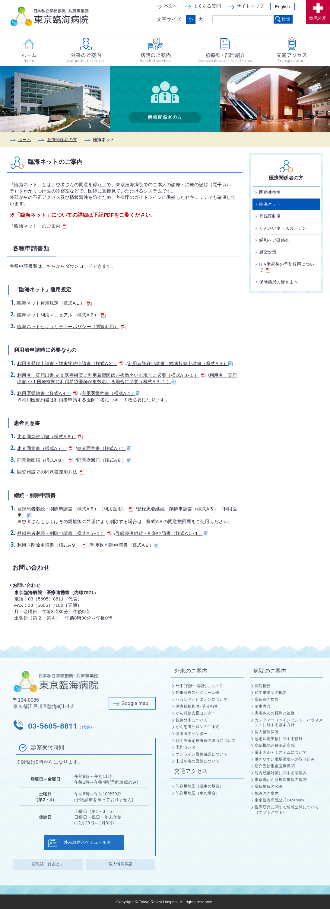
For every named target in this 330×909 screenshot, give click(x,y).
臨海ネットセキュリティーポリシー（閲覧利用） (71, 326)
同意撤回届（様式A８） (45, 460)
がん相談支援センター (196, 713)
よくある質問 (207, 5)
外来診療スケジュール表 (88, 842)
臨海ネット (270, 204)
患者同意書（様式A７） (45, 448)
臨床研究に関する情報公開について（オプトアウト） (287, 809)
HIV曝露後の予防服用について (286, 267)
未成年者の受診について (198, 761)
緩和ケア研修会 (274, 240)
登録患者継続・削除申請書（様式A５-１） (64, 533)
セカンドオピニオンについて (202, 699)
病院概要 (263, 686)
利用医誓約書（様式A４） (47, 393)
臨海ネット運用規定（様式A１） (54, 303)
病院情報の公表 (269, 786)
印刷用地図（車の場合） (198, 793)
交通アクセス (191, 771)
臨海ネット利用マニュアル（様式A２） (61, 314)
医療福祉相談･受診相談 (197, 706)
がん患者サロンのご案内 (198, 726)
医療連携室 (270, 192)
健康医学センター (192, 733)
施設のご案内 (267, 793)
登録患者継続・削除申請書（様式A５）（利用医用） (75, 508)
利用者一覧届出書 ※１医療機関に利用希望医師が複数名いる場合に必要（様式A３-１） (111, 375)
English (282, 6)
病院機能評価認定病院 (275, 745)
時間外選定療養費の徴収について (206, 740)
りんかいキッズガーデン (282, 228)
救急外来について (192, 720)
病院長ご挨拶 (267, 699)
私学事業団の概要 (271, 692)
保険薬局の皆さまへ (278, 282)
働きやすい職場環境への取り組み (285, 759)
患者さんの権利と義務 (275, 713)
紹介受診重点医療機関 (275, 766)
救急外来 (317, 17)
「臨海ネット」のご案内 (38, 225)
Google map (135, 703)
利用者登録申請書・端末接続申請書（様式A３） (70, 363)
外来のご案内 (191, 671)
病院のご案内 (270, 671)
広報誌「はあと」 (48, 864)
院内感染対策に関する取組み (281, 773)
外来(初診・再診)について (199, 686)
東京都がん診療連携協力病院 (281, 779)
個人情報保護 (121, 864)
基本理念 (263, 706)
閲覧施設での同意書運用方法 (50, 471)
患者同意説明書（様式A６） (50, 436)
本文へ (171, 5)
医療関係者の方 (62, 139)
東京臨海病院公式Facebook (279, 800)
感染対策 (267, 252)
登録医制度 (270, 216)
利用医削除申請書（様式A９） (52, 545)
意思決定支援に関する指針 (279, 738)
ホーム (24, 139)
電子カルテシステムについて (281, 752)
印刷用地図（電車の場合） (200, 786)
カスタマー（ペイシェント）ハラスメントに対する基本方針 (289, 722)
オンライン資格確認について (202, 754)
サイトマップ (250, 5)
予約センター (188, 747)
